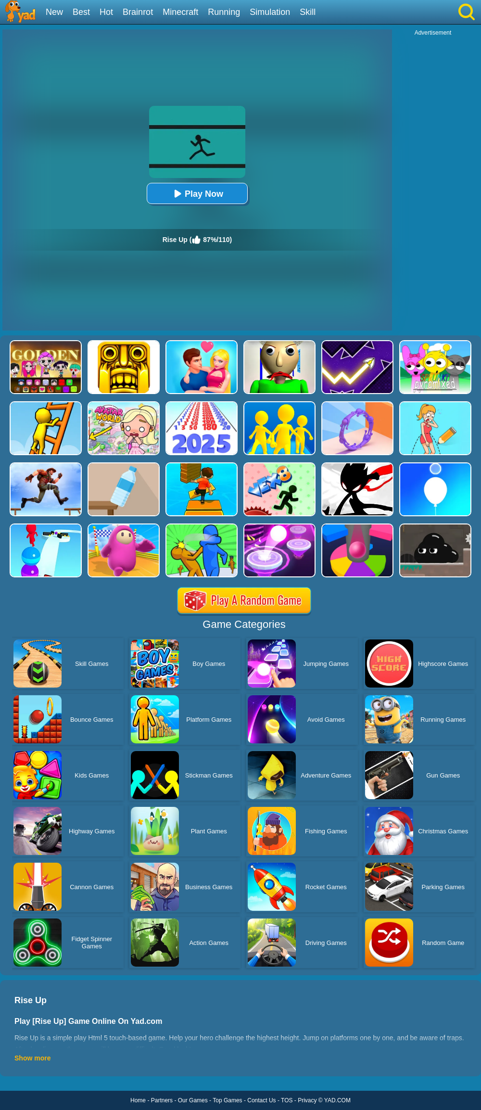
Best (81, 12)
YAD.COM (337, 1100)
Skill (308, 12)
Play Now (197, 194)
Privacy (307, 1100)
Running (224, 12)
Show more (32, 1058)
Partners (162, 1100)
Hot (106, 12)
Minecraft (180, 12)
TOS (286, 1100)
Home (138, 1100)
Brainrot (138, 12)
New (54, 12)
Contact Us (261, 1100)
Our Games (193, 1100)
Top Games (227, 1100)
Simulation (270, 12)
